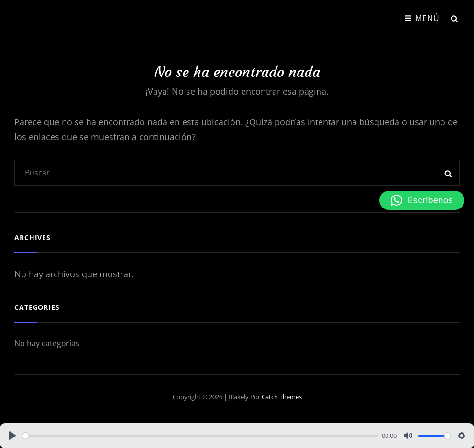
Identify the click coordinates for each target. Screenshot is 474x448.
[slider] (200, 435)
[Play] (12, 435)
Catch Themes (282, 397)
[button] (421, 200)
